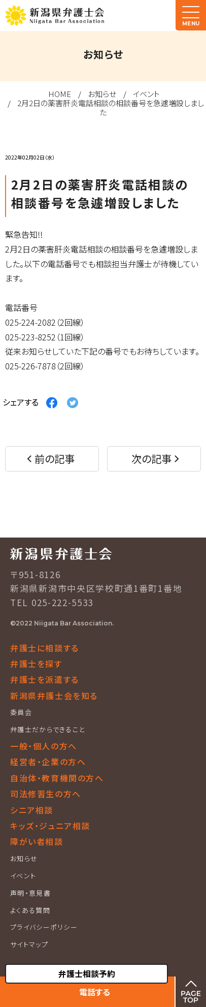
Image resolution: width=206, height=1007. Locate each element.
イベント (146, 93)
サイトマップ (29, 944)
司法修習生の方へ (45, 794)
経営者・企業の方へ (48, 762)
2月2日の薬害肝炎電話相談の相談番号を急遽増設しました (110, 107)
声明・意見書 (30, 893)
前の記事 (55, 458)
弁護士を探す (36, 663)
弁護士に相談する (44, 648)
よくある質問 (30, 910)
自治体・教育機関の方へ (57, 778)
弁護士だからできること (47, 729)
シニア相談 (31, 810)
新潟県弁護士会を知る (54, 695)
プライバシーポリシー (44, 927)
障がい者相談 (36, 841)
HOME (59, 93)
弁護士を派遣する (44, 679)
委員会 (21, 712)
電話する (94, 992)
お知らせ (102, 93)
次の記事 (151, 458)
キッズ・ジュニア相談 (50, 826)
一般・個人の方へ (43, 746)
